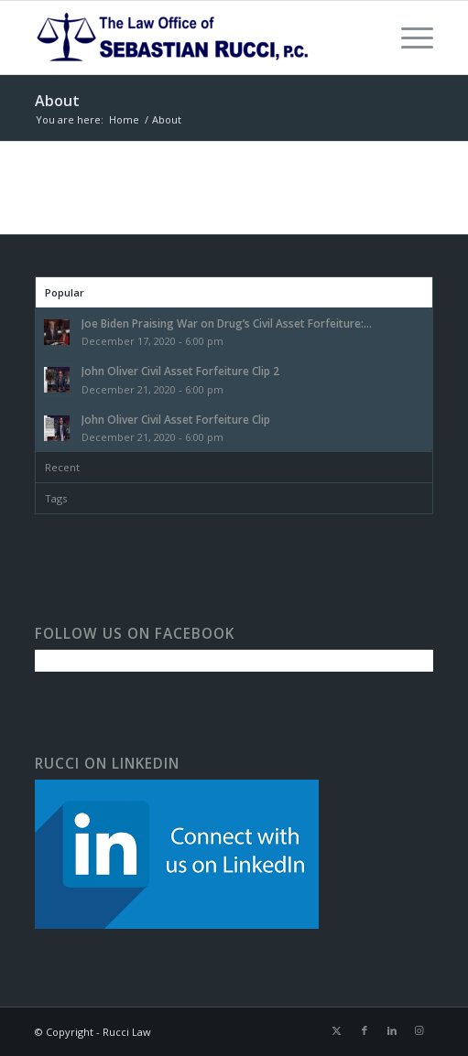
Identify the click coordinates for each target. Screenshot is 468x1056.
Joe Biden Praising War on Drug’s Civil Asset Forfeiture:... (227, 323)
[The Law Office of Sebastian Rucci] (194, 37)
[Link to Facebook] (364, 1030)
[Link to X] (337, 1030)
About (57, 101)
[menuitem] (408, 37)
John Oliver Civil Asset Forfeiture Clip (176, 419)
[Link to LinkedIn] (392, 1030)
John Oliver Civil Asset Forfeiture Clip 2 (180, 370)
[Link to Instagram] (419, 1030)
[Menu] (408, 37)
